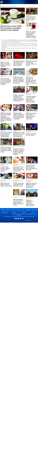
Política (8, 209)
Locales (22, 209)
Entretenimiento (5, 212)
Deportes (14, 212)
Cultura (33, 212)
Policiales (3, 209)
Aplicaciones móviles (29, 214)
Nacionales (28, 209)
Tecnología (24, 212)
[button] (36, 2)
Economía (13, 209)
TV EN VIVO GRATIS (10, 42)
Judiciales (18, 209)
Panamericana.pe (17, 42)
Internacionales (34, 209)
